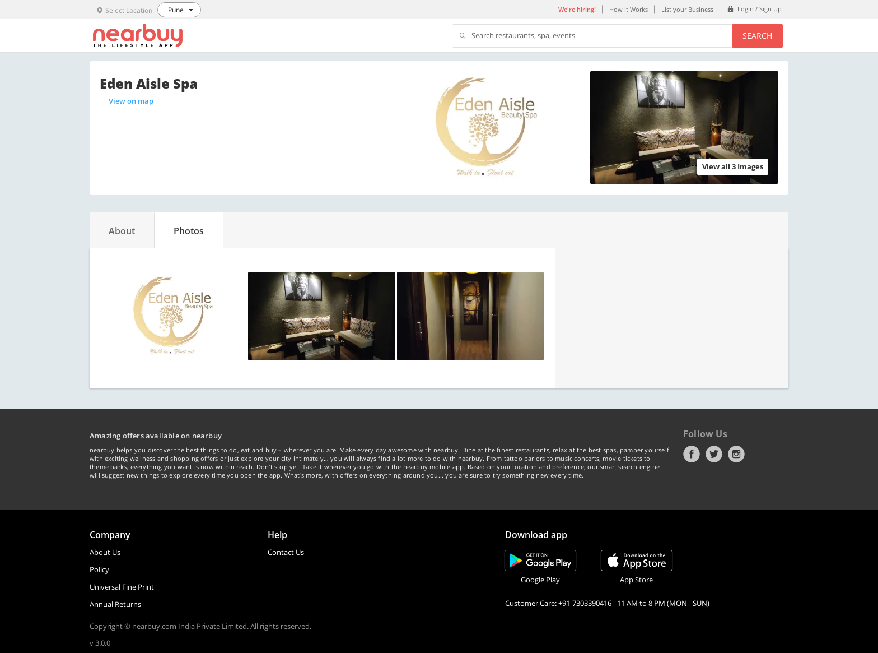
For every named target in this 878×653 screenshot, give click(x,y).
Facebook (691, 454)
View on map (131, 101)
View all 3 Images (732, 166)
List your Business (687, 9)
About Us (105, 552)
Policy (99, 569)
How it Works (628, 9)
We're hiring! (577, 9)
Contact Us (286, 552)
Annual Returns (115, 604)
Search (757, 35)
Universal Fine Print (122, 587)
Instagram (736, 454)
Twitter (714, 454)
